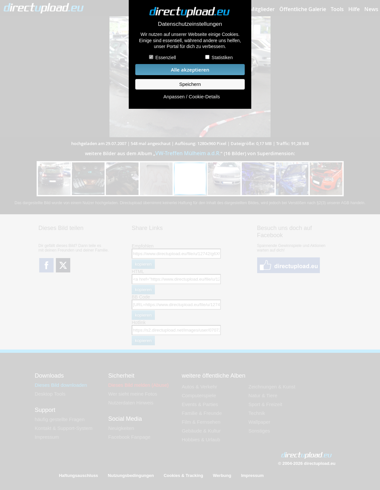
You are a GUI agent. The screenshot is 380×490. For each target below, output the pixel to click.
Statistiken (222, 57)
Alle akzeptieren (190, 70)
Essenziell (165, 57)
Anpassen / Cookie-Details (191, 96)
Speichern (190, 84)
